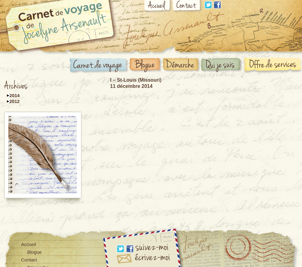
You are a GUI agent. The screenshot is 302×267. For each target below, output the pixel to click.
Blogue (146, 65)
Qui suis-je (222, 65)
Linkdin (208, 5)
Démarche (182, 65)
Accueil (157, 7)
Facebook (217, 5)
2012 (15, 101)
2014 (15, 95)
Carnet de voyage (99, 65)
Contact (187, 6)
